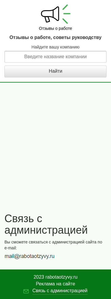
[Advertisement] (55, 151)
